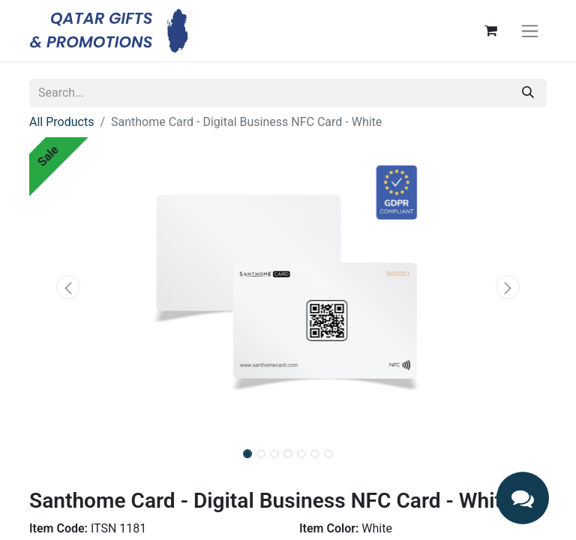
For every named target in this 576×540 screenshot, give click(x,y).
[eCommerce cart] (490, 30)
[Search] (528, 93)
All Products (61, 122)
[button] (68, 287)
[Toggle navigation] (530, 30)
